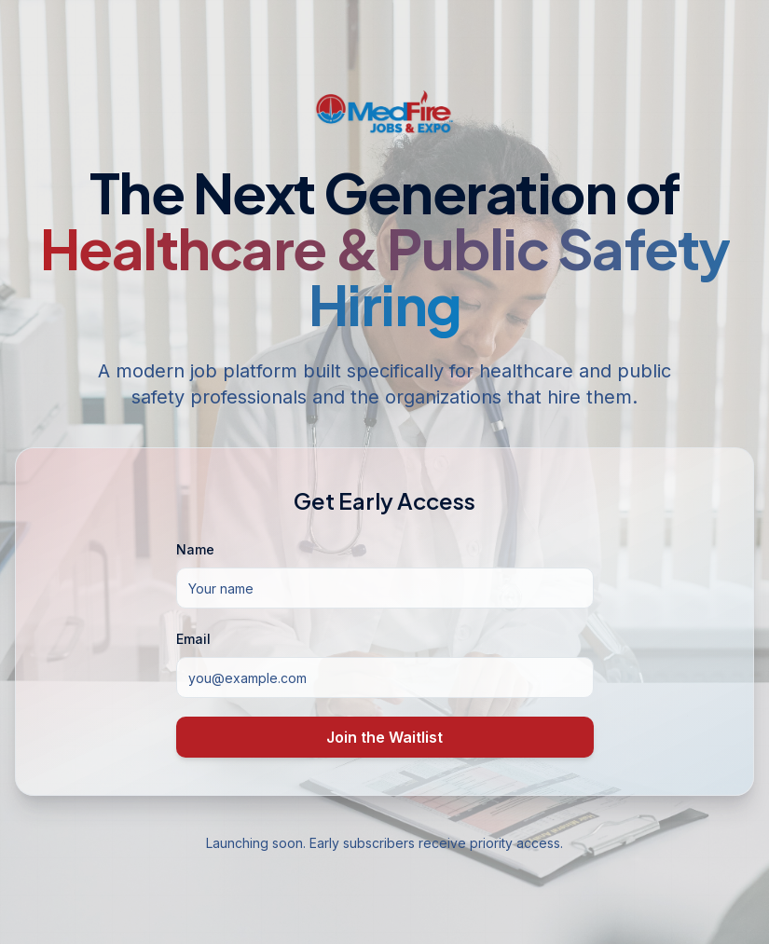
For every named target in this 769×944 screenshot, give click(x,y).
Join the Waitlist (384, 737)
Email (193, 639)
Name (195, 549)
